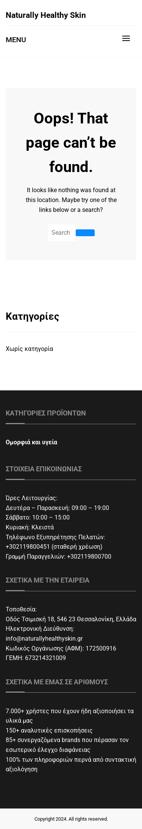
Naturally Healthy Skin (46, 15)
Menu (16, 39)
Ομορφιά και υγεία (31, 442)
